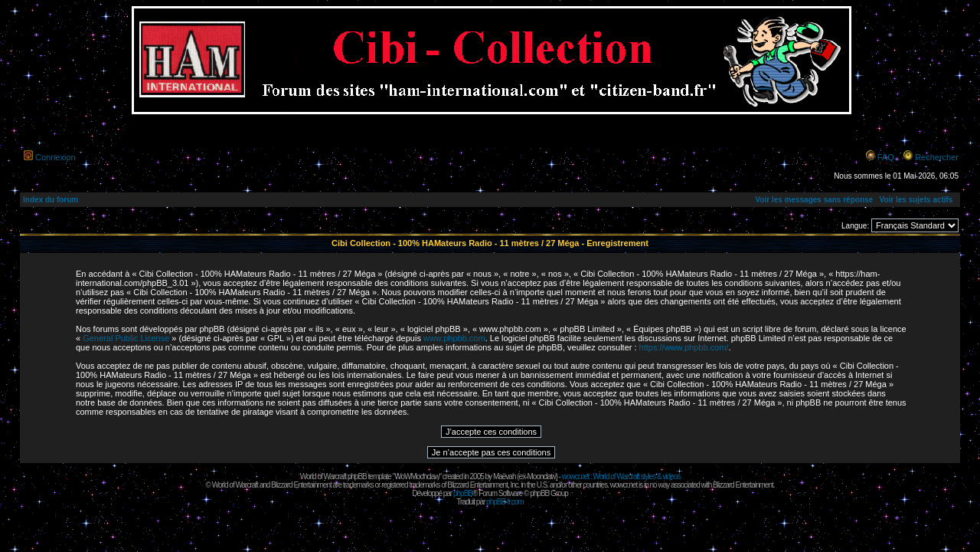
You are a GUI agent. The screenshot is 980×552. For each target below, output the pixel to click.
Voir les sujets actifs (915, 200)
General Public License (126, 338)
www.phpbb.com (454, 338)
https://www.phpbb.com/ (684, 347)
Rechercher (937, 157)
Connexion (55, 157)
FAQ (885, 157)
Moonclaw (541, 476)
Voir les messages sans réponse (814, 200)
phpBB (462, 493)
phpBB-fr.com (505, 502)
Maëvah (504, 476)
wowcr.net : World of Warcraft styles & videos (621, 476)
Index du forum (50, 200)
